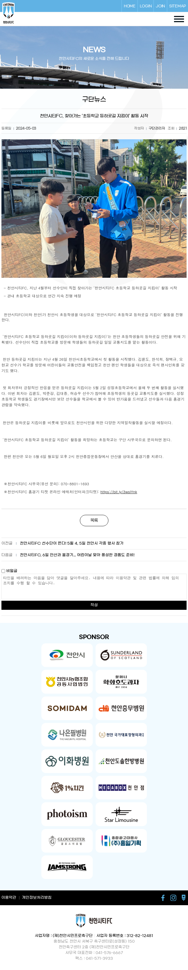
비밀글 (9, 571)
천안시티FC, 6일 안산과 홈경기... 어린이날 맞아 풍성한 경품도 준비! (77, 555)
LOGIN (146, 6)
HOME (130, 6)
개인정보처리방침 (37, 897)
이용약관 (8, 897)
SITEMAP (177, 6)
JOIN (160, 6)
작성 (94, 605)
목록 (94, 521)
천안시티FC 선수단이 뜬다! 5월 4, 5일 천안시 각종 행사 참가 (72, 543)
